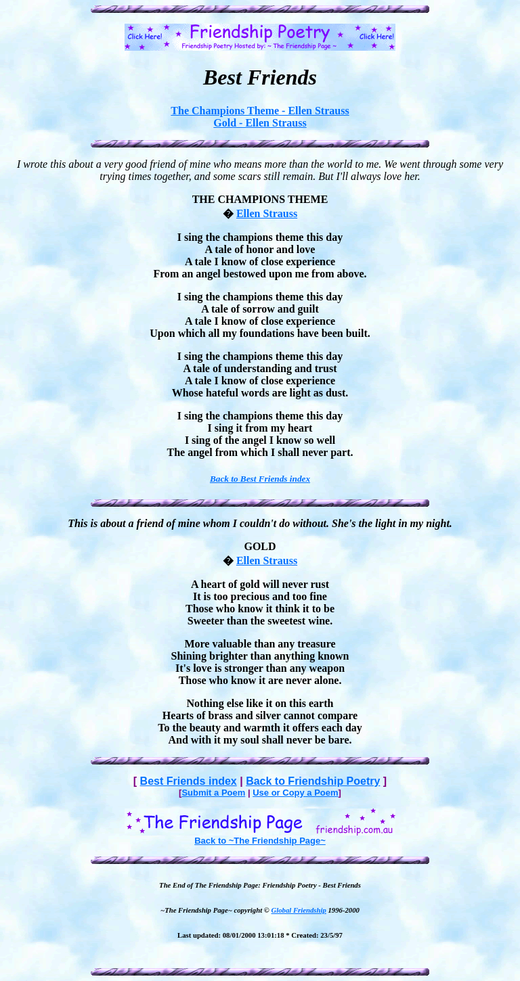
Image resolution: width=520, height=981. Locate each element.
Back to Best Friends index (260, 479)
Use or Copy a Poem (295, 793)
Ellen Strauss (266, 213)
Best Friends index (188, 781)
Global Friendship (299, 910)
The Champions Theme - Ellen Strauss (260, 110)
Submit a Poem (213, 793)
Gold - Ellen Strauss (259, 123)
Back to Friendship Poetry (313, 781)
